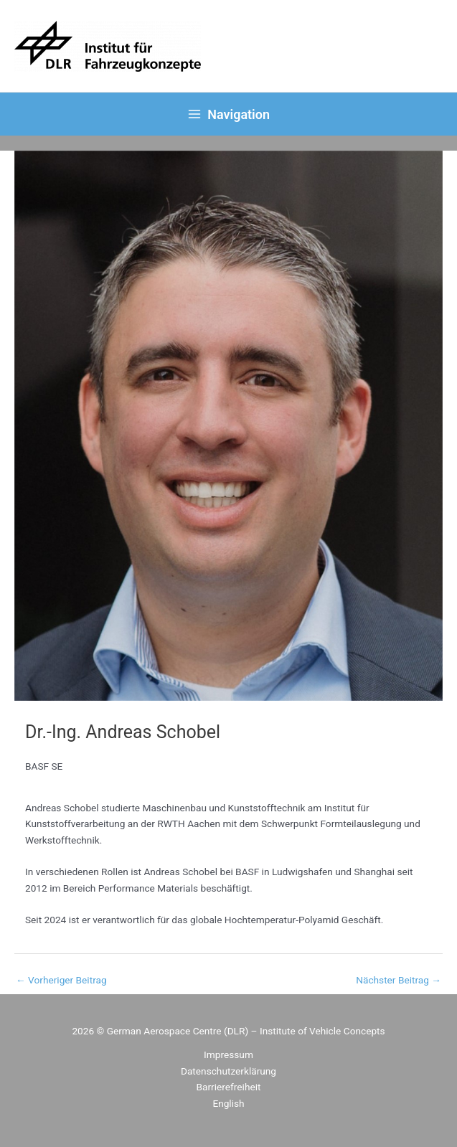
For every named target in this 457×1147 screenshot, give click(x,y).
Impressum (228, 1054)
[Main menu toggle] (229, 114)
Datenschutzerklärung (228, 1071)
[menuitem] (228, 1103)
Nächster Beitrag (398, 980)
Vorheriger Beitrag (61, 980)
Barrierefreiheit (229, 1086)
